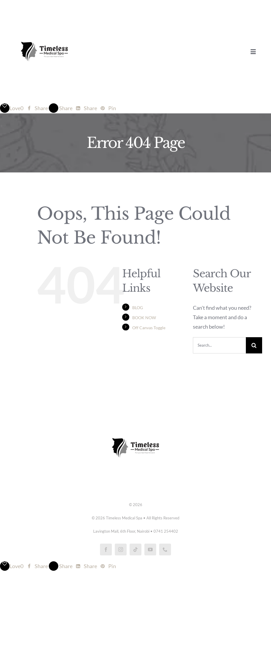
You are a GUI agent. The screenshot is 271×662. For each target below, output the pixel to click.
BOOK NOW (144, 317)
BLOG (137, 307)
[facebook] (106, 549)
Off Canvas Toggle (148, 327)
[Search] (254, 345)
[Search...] (219, 345)
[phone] (165, 549)
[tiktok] (135, 549)
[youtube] (150, 549)
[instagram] (121, 549)
